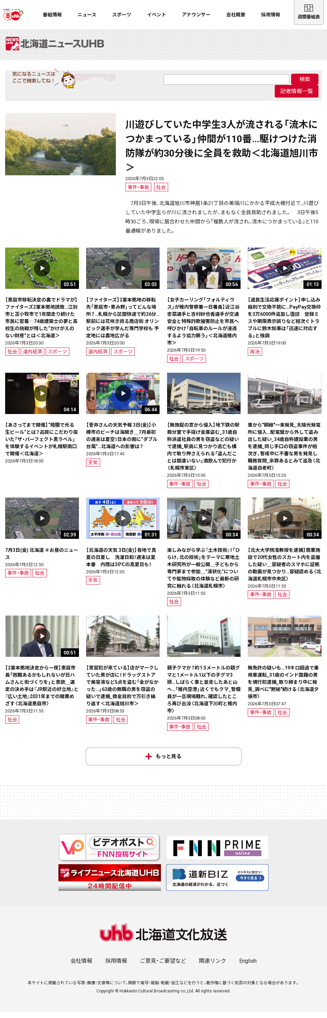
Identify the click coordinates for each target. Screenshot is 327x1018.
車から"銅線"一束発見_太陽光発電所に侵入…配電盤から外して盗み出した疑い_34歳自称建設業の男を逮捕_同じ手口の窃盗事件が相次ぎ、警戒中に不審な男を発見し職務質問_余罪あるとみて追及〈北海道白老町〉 (284, 452)
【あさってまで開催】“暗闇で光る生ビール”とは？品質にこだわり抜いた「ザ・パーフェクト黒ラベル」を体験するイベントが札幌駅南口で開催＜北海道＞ (41, 445)
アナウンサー (196, 14)
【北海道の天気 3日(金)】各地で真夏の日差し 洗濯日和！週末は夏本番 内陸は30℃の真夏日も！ (121, 563)
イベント (156, 14)
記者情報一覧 (296, 96)
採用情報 (270, 14)
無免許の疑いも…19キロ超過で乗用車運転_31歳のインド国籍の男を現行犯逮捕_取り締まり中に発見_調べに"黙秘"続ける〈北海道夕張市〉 (283, 688)
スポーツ (121, 14)
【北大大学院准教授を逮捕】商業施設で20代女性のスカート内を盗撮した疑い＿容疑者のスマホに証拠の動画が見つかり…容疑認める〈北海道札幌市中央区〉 (284, 570)
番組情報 (52, 14)
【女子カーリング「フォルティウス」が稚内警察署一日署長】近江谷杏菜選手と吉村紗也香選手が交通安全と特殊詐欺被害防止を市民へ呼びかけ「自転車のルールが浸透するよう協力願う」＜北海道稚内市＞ (203, 327)
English (248, 966)
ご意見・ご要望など (163, 966)
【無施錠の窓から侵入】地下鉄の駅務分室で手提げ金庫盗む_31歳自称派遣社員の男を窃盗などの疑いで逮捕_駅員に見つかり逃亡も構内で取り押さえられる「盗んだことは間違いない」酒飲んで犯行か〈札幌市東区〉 (203, 452)
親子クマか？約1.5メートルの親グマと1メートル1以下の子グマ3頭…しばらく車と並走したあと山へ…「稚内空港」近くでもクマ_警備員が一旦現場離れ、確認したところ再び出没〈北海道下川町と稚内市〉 (204, 695)
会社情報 (81, 966)
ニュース (87, 14)
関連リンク (212, 966)
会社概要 (235, 14)
